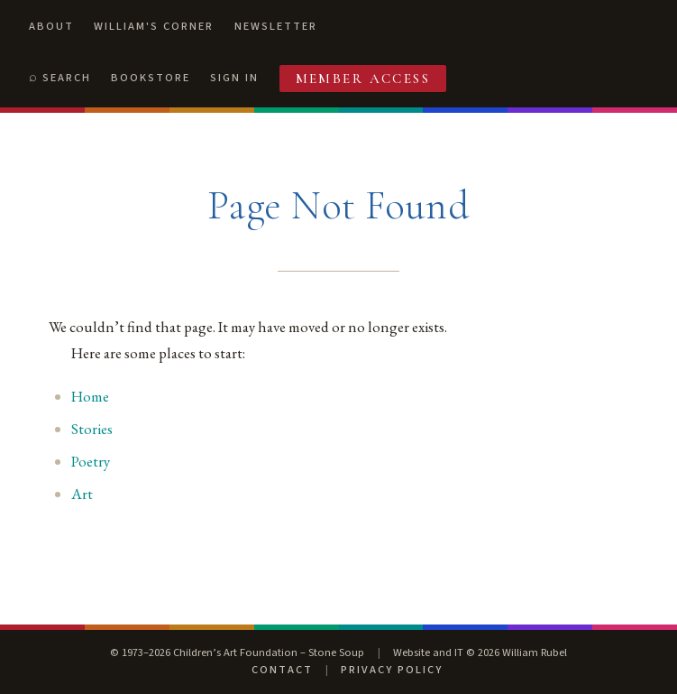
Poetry (90, 461)
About (51, 26)
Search (66, 77)
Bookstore (150, 77)
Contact (282, 670)
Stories (92, 429)
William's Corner (154, 26)
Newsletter (275, 26)
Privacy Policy (392, 670)
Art (82, 494)
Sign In (234, 77)
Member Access (363, 78)
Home (90, 396)
